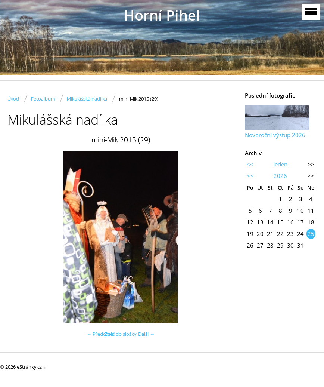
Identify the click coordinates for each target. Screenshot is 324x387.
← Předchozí (101, 334)
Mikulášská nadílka (87, 98)
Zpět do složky (121, 334)
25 (311, 233)
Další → (146, 334)
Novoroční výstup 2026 (275, 135)
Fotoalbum (43, 98)
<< (250, 164)
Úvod (13, 98)
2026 (280, 175)
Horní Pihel (162, 15)
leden (280, 164)
